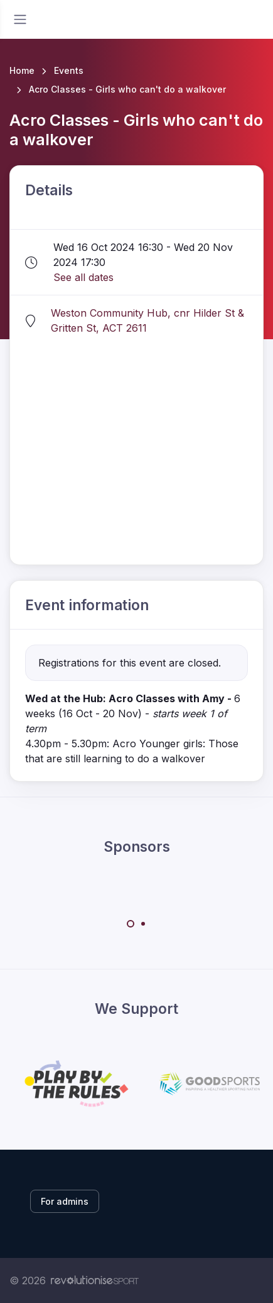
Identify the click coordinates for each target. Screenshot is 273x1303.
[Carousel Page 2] (143, 923)
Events (68, 70)
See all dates (83, 277)
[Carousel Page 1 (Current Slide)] (130, 923)
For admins (64, 1201)
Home (22, 70)
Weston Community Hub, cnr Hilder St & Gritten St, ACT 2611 (147, 320)
